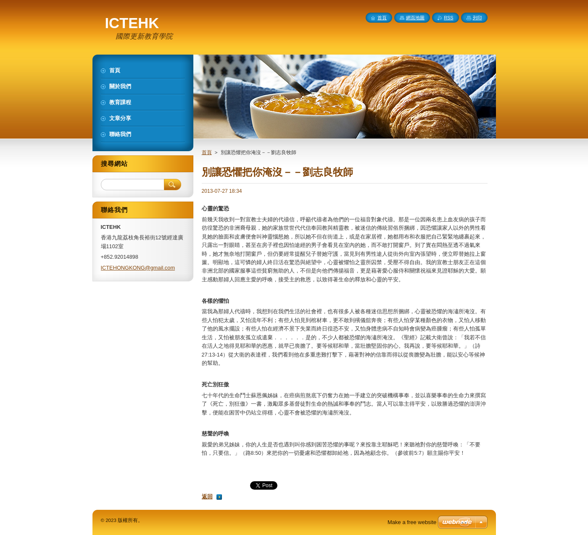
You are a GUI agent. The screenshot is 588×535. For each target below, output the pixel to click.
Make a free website (412, 522)
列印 (477, 17)
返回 (207, 496)
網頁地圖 (415, 17)
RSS (448, 17)
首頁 (207, 152)
